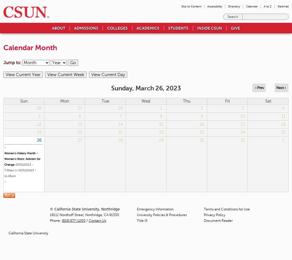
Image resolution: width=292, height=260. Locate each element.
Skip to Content (191, 6)
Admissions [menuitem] (86, 28)
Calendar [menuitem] (252, 6)
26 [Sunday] (39, 140)
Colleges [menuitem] (117, 28)
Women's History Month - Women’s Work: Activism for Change (22, 159)
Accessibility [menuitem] (214, 6)
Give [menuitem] (235, 28)
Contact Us (97, 221)
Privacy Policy (214, 215)
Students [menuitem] (178, 28)
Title (142, 221)
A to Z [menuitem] (267, 6)
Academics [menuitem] (148, 28)
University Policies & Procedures (162, 215)
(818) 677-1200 (74, 221)
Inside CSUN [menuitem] (209, 28)
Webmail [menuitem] (283, 6)
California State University (28, 233)
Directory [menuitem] (234, 6)
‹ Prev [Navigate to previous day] (259, 88)
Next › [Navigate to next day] (281, 88)
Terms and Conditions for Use (227, 209)
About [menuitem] (58, 28)
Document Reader (218, 221)
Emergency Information (155, 209)
